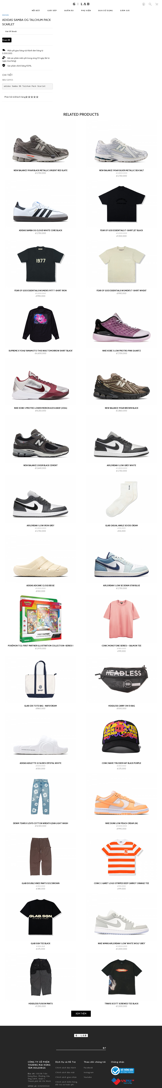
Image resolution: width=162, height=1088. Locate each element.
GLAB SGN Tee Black (40, 1071)
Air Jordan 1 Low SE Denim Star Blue (121, 713)
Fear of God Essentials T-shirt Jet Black (121, 358)
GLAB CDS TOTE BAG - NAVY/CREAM (40, 834)
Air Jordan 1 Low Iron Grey (40, 653)
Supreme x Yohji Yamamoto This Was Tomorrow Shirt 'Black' (41, 478)
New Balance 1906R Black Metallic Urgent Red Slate (40, 298)
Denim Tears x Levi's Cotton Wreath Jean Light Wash (40, 951)
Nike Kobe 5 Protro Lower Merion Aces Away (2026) (40, 536)
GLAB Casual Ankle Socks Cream (121, 653)
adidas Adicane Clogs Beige (40, 713)
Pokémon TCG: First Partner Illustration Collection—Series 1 (40, 773)
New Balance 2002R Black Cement (40, 593)
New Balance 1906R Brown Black (121, 536)
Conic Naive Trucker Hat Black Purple (121, 891)
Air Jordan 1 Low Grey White (121, 593)
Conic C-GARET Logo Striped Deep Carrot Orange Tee (121, 1011)
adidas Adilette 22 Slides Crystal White (40, 891)
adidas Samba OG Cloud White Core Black (40, 358)
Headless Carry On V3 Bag (121, 834)
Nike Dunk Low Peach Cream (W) (121, 951)
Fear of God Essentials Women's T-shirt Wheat (122, 418)
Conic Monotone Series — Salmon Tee (121, 773)
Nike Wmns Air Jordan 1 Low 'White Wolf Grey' (121, 1071)
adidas (5, 142)
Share (6, 168)
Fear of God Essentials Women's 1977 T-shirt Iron (40, 418)
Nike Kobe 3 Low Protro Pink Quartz (121, 478)
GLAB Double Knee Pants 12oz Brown (40, 1011)
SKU (4, 208)
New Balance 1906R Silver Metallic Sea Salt (121, 298)
